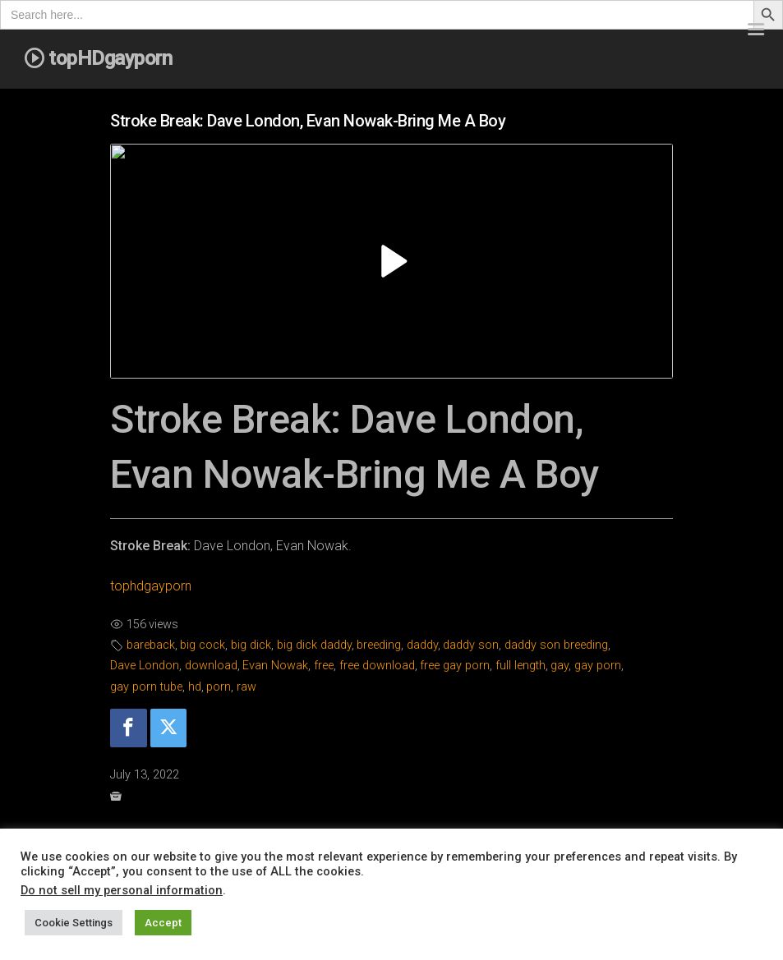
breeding (379, 645)
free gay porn (455, 666)
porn (218, 687)
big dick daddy (314, 645)
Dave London (144, 666)
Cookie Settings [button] (74, 922)
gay (559, 666)
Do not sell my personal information (122, 890)
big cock (202, 645)
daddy (422, 645)
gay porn (597, 666)
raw (246, 687)
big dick (251, 645)
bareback (151, 645)
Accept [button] (163, 922)
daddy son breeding (556, 645)
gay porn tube (146, 687)
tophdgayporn (150, 586)
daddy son (471, 645)
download (211, 666)
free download (377, 666)
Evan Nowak (275, 666)
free (324, 666)
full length (520, 666)
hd (194, 687)
